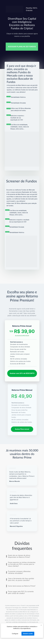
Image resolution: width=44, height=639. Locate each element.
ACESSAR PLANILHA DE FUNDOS (22, 47)
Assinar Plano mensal (22, 429)
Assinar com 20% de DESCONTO (22, 373)
